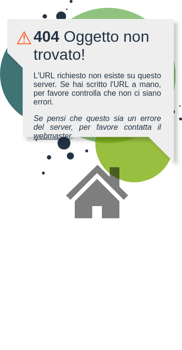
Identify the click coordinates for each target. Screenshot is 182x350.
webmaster (52, 136)
